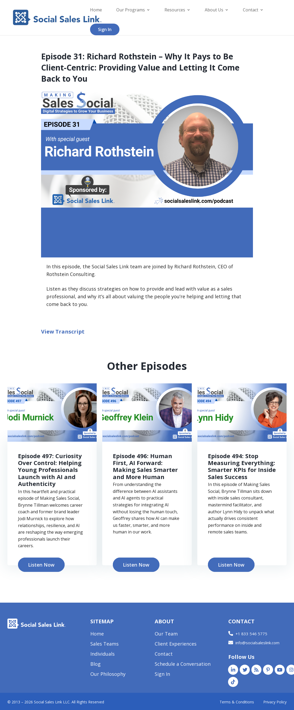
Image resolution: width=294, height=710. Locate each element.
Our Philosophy (108, 674)
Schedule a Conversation (183, 664)
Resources (174, 10)
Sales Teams (104, 644)
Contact (250, 10)
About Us (214, 10)
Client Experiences (176, 644)
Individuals (102, 654)
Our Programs (130, 10)
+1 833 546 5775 (251, 633)
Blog (95, 664)
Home (96, 10)
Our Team (166, 634)
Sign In (105, 29)
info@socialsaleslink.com (257, 642)
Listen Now (41, 565)
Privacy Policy (275, 701)
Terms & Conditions (237, 701)
